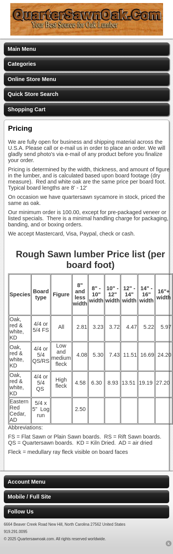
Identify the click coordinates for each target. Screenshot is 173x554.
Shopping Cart (26, 109)
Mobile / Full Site (29, 497)
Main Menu (22, 49)
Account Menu (26, 482)
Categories (22, 64)
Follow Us (21, 512)
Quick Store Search (33, 94)
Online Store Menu (32, 79)
